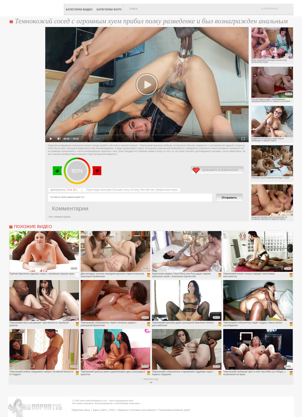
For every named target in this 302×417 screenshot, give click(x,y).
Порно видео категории (98, 189)
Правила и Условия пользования (137, 410)
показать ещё (150, 379)
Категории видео (79, 9)
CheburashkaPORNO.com (36, 8)
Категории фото (109, 9)
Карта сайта (100, 410)
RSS (112, 410)
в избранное (217, 170)
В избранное (269, 8)
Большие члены (121, 189)
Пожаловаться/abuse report (174, 410)
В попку (135, 189)
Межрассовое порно (167, 189)
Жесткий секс (147, 189)
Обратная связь (81, 410)
